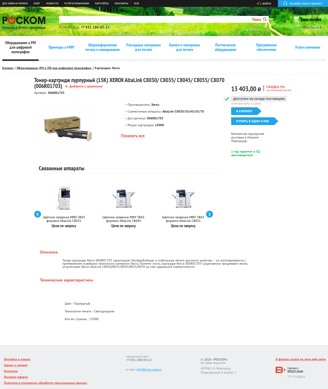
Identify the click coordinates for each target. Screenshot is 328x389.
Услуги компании (76, 3)
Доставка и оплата (15, 3)
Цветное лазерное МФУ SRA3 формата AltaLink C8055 (183, 219)
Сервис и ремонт (16, 365)
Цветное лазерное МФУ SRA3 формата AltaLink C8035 (64, 219)
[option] (67, 130)
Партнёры (102, 3)
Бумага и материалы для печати (184, 47)
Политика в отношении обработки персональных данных (45, 383)
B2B (136, 3)
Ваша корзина (311, 19)
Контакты (121, 3)
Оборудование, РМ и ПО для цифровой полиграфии (54, 68)
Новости (52, 3)
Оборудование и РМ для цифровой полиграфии (20, 47)
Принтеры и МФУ (61, 47)
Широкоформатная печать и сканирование (102, 47)
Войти (266, 3)
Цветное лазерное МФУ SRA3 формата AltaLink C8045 (123, 219)
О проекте (299, 376)
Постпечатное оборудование (225, 47)
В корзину (244, 111)
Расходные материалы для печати (143, 47)
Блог (37, 3)
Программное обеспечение (266, 47)
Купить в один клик (252, 121)
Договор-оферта (16, 377)
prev (37, 214)
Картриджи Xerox (107, 68)
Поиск (259, 19)
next (209, 214)
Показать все (133, 136)
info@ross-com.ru (148, 369)
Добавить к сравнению (85, 86)
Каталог (7, 68)
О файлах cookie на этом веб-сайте (301, 359)
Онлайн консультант (306, 3)
